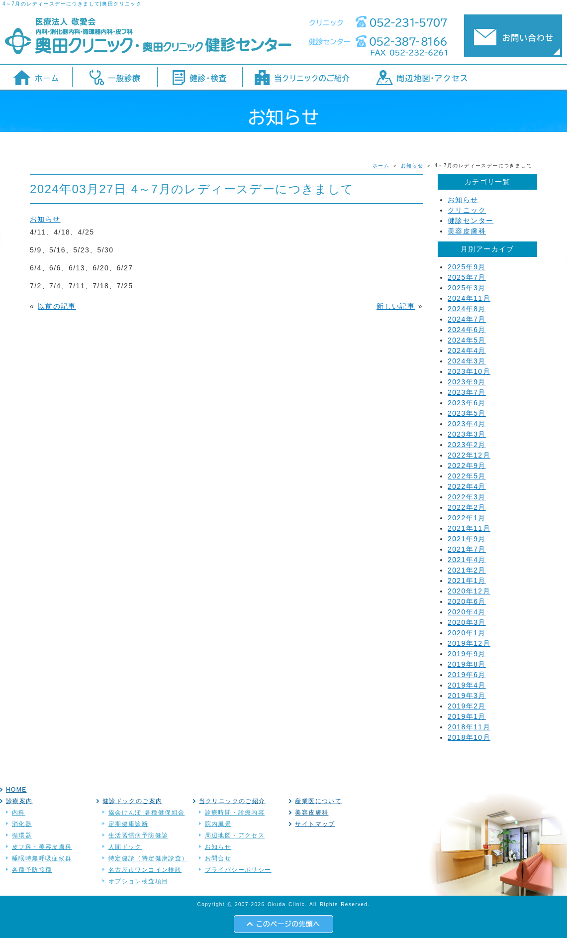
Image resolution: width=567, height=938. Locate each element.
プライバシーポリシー (238, 869)
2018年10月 (469, 737)
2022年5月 (467, 476)
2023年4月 (467, 424)
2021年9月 (467, 539)
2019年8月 (467, 664)
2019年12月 (469, 643)
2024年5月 (467, 340)
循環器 (22, 835)
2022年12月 (469, 455)
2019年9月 (467, 654)
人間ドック (125, 846)
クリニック (467, 210)
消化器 (22, 824)
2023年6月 (467, 403)
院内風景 (218, 824)
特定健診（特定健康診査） (148, 858)
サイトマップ (315, 824)
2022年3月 (467, 497)
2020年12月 (469, 591)
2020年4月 (467, 612)
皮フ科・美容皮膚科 (42, 846)
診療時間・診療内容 (235, 812)
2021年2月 (467, 570)
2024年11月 (469, 298)
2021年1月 (467, 581)
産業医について (318, 801)
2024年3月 (467, 361)
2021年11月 (469, 528)
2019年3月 (467, 696)
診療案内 (19, 801)
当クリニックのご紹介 (232, 801)
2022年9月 (467, 465)
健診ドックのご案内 (132, 801)
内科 (18, 812)
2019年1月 (467, 716)
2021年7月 (467, 549)
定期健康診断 (128, 824)
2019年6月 (467, 675)
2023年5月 (467, 413)
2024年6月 (467, 330)
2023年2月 (467, 445)
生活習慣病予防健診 (138, 835)
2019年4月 (467, 685)
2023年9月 (467, 382)
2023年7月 (467, 392)
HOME (16, 789)
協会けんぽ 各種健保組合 (146, 812)
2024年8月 (467, 309)
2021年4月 (467, 560)
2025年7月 (467, 277)
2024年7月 (467, 319)
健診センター (470, 221)
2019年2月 (467, 706)
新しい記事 (396, 306)
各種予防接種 (32, 869)
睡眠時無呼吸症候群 (42, 858)
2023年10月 (469, 371)
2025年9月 (467, 267)
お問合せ (218, 858)
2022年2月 (467, 507)
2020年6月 (467, 601)
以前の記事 (57, 306)
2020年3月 (467, 622)
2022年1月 (467, 518)
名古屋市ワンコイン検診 (145, 869)
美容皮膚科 (467, 231)
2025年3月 (467, 288)
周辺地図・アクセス (235, 835)
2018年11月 (469, 727)
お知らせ (412, 165)
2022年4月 (467, 486)
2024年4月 (467, 350)
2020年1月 (467, 633)
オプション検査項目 (138, 881)
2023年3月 (467, 434)
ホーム (381, 165)
